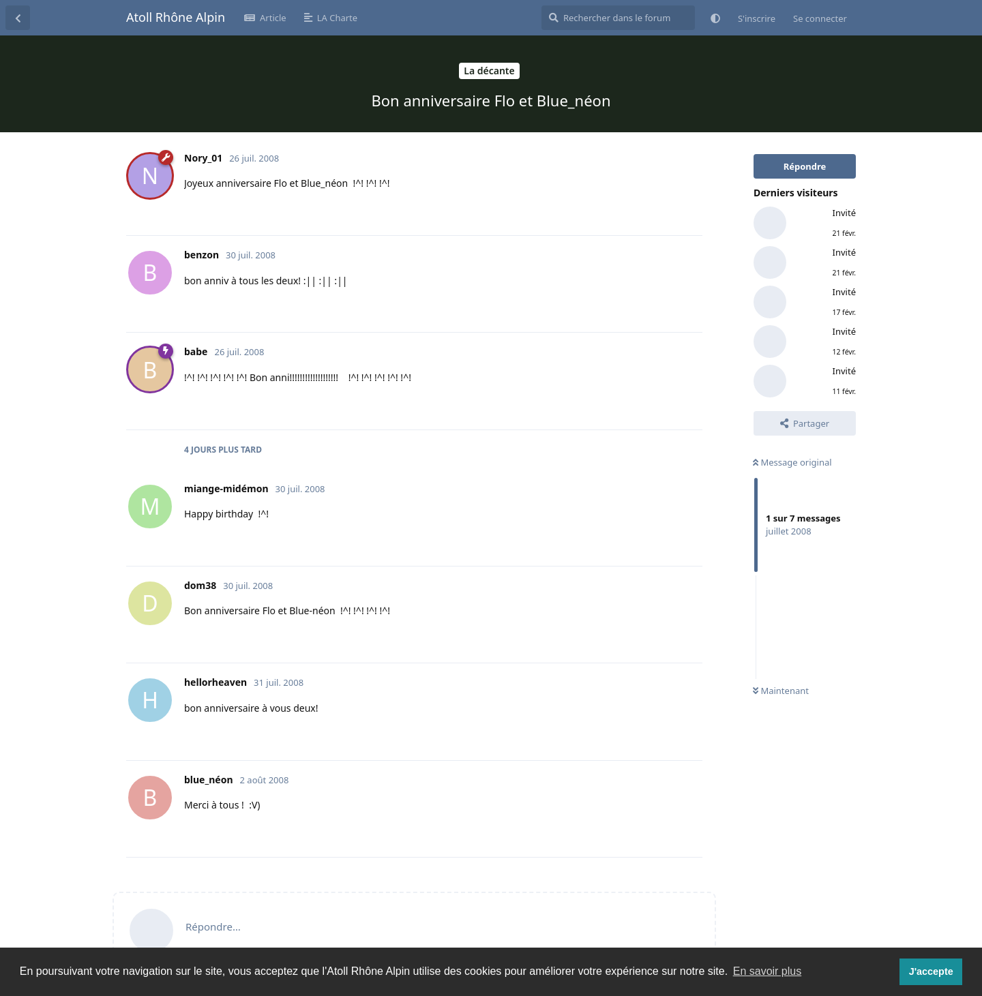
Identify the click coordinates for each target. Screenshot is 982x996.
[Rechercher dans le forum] (618, 17)
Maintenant (781, 690)
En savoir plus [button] (767, 971)
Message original (792, 462)
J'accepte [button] (931, 971)
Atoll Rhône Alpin (175, 17)
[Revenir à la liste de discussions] (17, 17)
